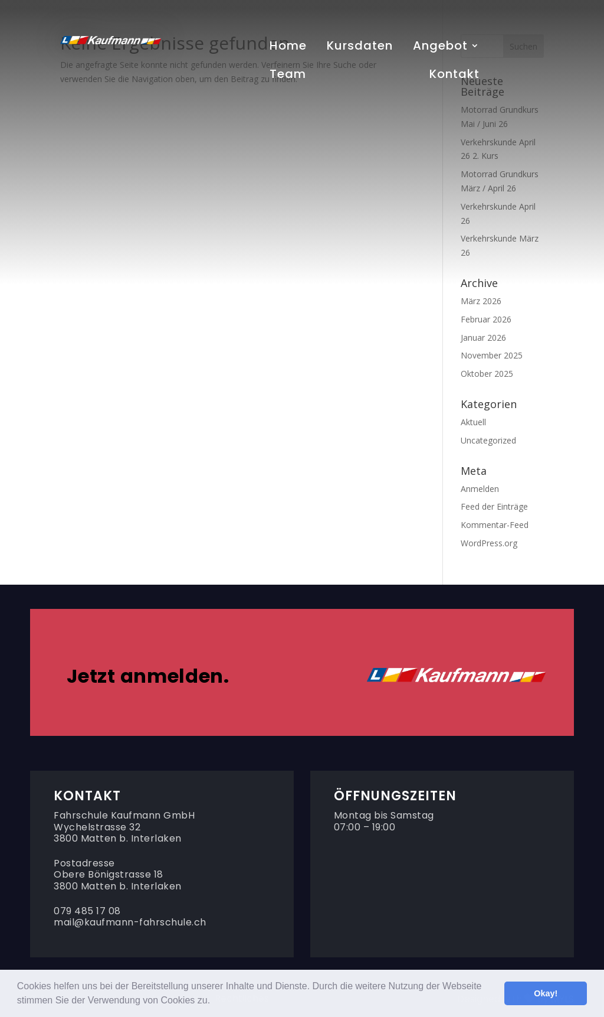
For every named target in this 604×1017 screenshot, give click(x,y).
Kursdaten (360, 48)
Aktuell (473, 422)
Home (288, 48)
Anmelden (480, 488)
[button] (214, 1001)
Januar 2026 (483, 337)
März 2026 (481, 301)
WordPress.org (489, 543)
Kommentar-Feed (494, 524)
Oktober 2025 (487, 373)
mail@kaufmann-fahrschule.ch (130, 922)
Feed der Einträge (494, 506)
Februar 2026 (486, 319)
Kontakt (454, 76)
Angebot (440, 48)
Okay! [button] (545, 993)
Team (288, 76)
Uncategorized (488, 440)
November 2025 (492, 355)
